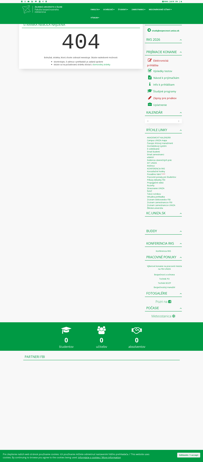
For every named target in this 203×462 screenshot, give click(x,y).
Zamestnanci (138, 9)
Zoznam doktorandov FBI (159, 199)
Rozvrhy (150, 185)
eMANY (150, 157)
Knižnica (151, 165)
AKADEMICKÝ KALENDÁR (159, 137)
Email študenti (153, 151)
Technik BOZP (164, 283)
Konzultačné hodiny (156, 171)
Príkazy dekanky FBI (156, 179)
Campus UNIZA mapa (157, 140)
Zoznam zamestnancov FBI (159, 202)
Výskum (94, 17)
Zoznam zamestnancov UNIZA (161, 205)
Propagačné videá (155, 182)
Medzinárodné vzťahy (159, 9)
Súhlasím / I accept (188, 455)
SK (173, 1)
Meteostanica (163, 316)
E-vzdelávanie (153, 148)
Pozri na (163, 301)
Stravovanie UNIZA (155, 188)
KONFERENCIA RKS (156, 168)
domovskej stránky (101, 64)
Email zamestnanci (155, 154)
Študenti (122, 9)
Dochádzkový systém (157, 146)
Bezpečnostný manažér (164, 287)
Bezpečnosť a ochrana (164, 274)
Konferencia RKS (163, 251)
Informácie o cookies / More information (99, 457)
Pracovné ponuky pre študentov (161, 177)
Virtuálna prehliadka (156, 196)
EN (176, 1)
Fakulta (94, 9)
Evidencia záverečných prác (159, 160)
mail (166, 1)
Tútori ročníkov (154, 194)
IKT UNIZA (152, 163)
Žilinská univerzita (155, 208)
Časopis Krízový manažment (160, 143)
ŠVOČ (149, 191)
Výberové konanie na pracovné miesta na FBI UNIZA (164, 267)
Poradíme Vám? (156, 174)
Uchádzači (108, 9)
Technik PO (164, 278)
